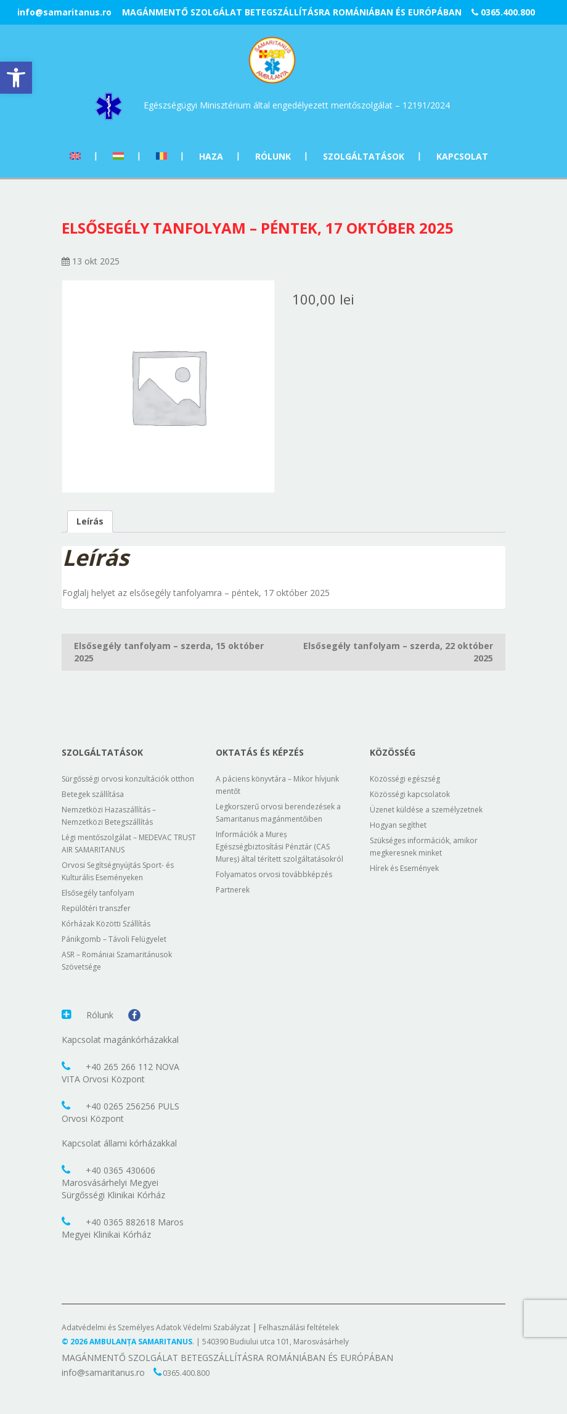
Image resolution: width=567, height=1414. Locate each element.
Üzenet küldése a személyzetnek (426, 809)
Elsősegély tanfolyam (98, 893)
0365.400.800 (503, 12)
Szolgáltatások (363, 156)
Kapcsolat (462, 156)
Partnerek (233, 890)
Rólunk (273, 156)
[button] (16, 78)
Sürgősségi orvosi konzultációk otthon (128, 779)
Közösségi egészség (405, 779)
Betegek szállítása (93, 794)
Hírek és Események (404, 868)
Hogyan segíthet (398, 825)
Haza (211, 156)
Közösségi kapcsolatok (410, 794)
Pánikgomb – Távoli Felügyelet (114, 939)
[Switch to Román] (161, 156)
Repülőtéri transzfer (96, 908)
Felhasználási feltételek (299, 1327)
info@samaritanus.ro (64, 12)
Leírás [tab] (90, 521)
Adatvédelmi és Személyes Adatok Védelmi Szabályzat (156, 1327)
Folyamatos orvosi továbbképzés (274, 874)
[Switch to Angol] (75, 156)
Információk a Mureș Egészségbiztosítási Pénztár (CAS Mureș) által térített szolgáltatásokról (279, 846)
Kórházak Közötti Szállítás (106, 923)
